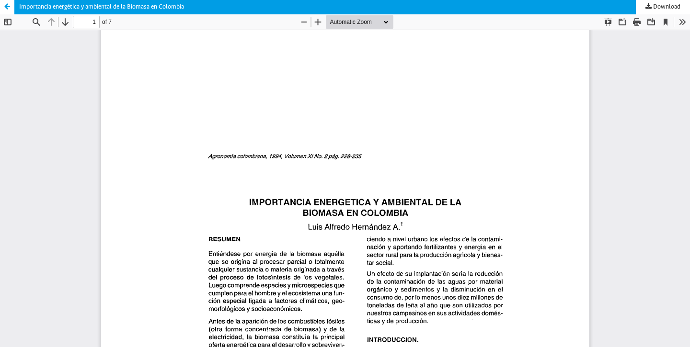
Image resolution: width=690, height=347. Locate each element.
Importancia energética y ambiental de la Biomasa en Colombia (101, 7)
